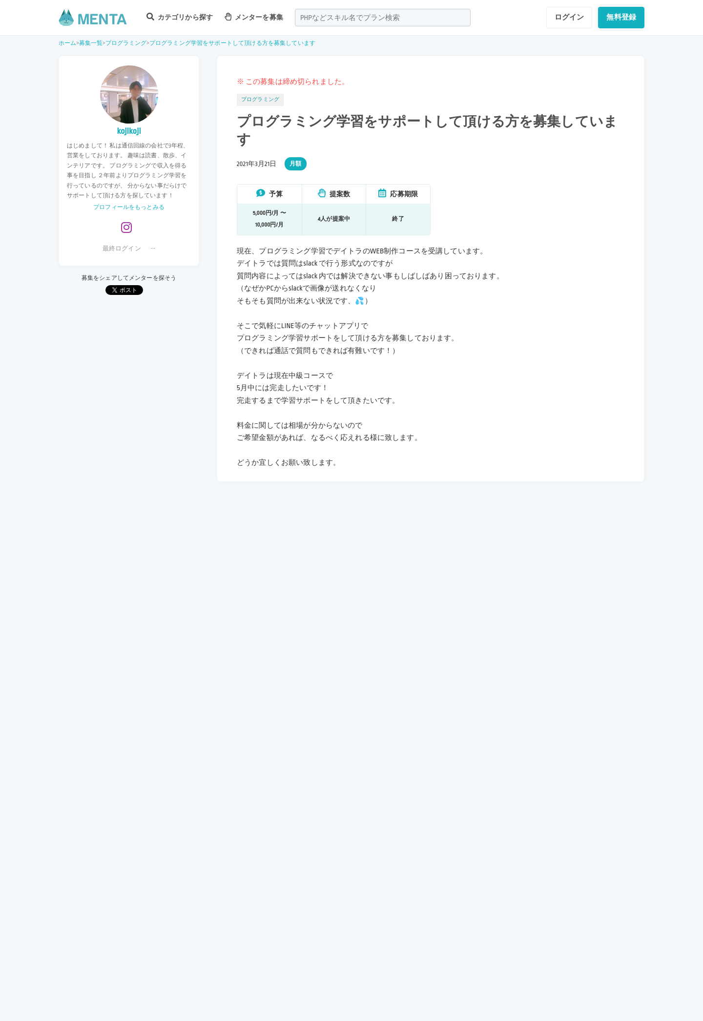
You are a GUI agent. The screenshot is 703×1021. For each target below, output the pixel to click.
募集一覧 (91, 43)
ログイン (569, 17)
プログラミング (126, 43)
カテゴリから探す (179, 17)
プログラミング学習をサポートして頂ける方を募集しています (232, 43)
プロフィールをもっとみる (129, 207)
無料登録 (621, 17)
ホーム (67, 43)
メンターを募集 (254, 17)
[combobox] (383, 17)
